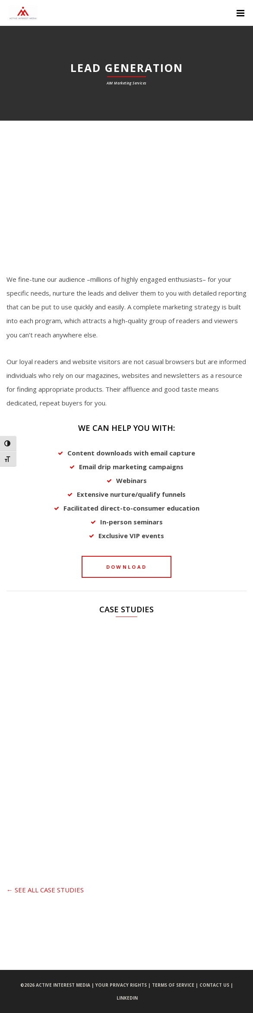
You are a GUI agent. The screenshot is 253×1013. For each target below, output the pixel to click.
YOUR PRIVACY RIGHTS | (123, 985)
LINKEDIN (127, 998)
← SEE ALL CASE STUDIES (45, 889)
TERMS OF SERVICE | (175, 985)
